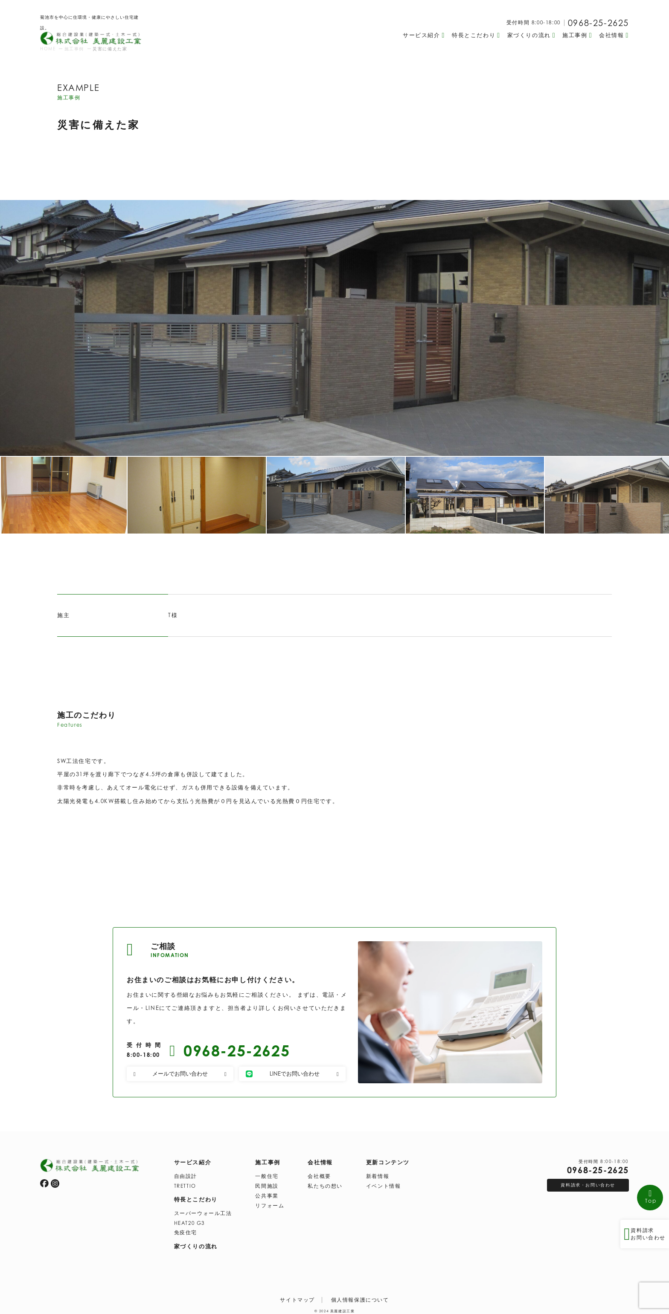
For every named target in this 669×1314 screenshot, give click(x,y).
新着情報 (377, 1173)
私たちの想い (325, 1183)
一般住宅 (266, 1173)
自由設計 (185, 1173)
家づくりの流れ (196, 1243)
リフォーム (269, 1203)
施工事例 (267, 1159)
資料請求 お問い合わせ (643, 1232)
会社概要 (319, 1173)
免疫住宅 (185, 1230)
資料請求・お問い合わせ (588, 1181)
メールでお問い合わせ (180, 1073)
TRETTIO (185, 1183)
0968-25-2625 (598, 23)
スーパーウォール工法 (203, 1210)
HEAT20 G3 (189, 1220)
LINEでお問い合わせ (292, 1073)
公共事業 (266, 1193)
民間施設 (266, 1183)
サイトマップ (297, 1297)
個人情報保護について (360, 1297)
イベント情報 (383, 1183)
